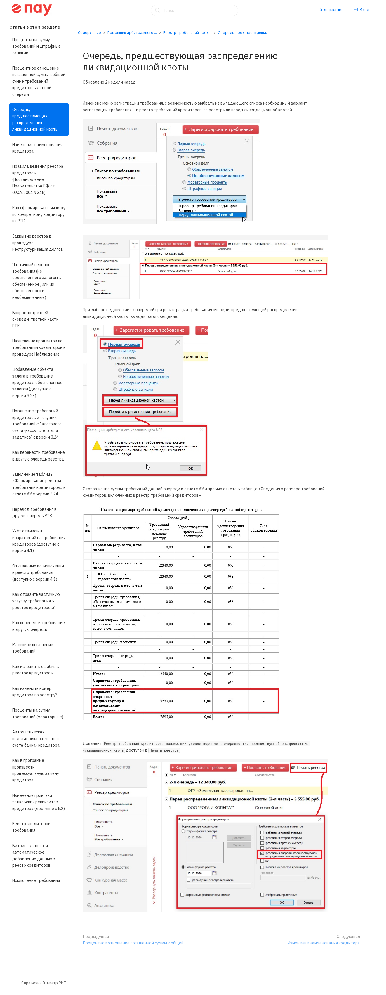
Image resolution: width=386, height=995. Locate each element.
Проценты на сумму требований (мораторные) (37, 713)
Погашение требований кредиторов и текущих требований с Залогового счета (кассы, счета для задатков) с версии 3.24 (37, 424)
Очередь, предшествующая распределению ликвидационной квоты (35, 119)
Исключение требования (36, 880)
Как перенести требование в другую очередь (38, 626)
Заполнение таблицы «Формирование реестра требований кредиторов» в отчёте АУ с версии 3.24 (39, 484)
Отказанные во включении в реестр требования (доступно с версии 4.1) (38, 572)
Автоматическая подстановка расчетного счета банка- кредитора (36, 738)
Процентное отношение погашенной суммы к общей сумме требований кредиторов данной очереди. (38, 81)
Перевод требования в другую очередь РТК (34, 512)
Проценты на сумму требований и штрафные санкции (36, 46)
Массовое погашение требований (32, 648)
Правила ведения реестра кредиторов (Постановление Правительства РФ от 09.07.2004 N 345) (37, 179)
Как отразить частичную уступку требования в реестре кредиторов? (36, 601)
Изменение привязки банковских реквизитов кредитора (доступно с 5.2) (38, 802)
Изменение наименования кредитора (37, 148)
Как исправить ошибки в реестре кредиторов (35, 670)
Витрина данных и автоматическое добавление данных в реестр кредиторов (33, 855)
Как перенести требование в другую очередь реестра (38, 455)
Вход (362, 9)
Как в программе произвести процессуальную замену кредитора (35, 770)
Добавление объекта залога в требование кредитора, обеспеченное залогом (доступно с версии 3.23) (37, 382)
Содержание (331, 9)
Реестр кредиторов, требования (31, 827)
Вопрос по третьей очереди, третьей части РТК (35, 319)
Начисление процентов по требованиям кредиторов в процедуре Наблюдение (39, 347)
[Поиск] (194, 10)
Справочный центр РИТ (43, 983)
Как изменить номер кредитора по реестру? (34, 692)
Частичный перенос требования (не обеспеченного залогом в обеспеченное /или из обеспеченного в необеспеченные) (36, 281)
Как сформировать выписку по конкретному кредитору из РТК (38, 214)
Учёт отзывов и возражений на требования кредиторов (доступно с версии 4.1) (39, 540)
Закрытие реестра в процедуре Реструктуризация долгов (37, 242)
